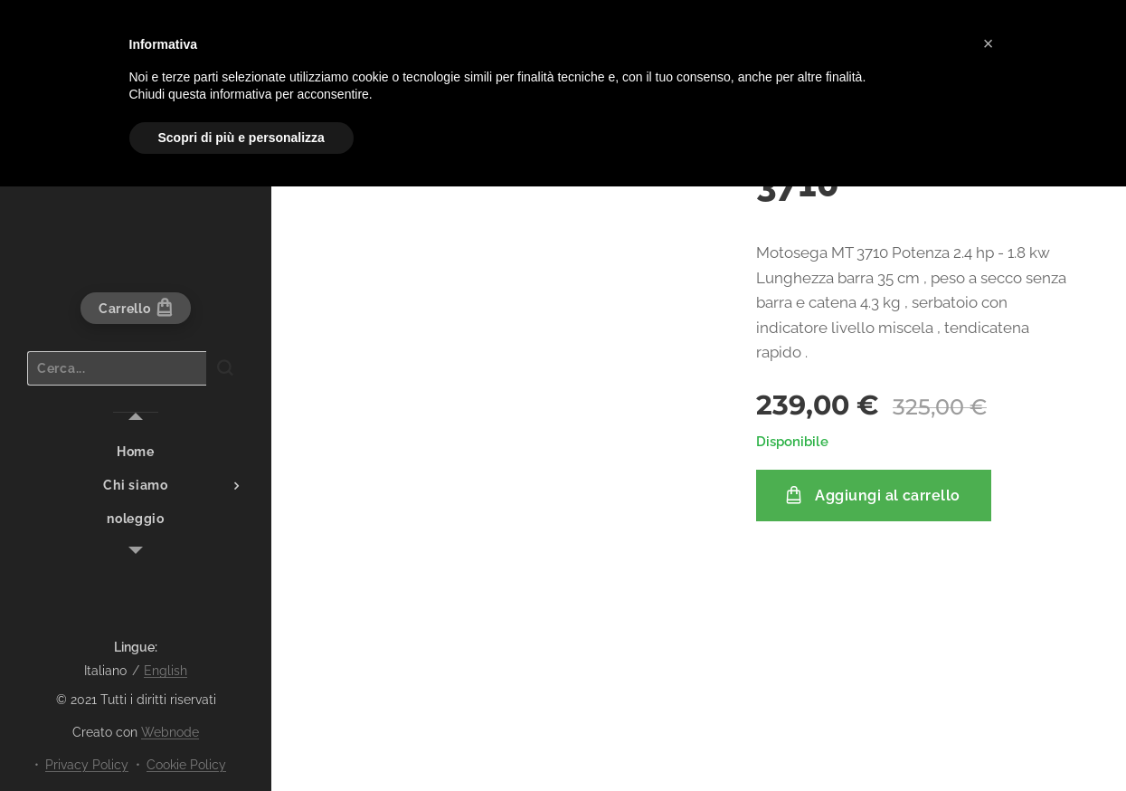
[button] (988, 43)
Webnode (170, 732)
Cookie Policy (186, 765)
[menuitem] (135, 452)
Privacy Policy (86, 765)
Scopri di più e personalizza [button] (241, 137)
